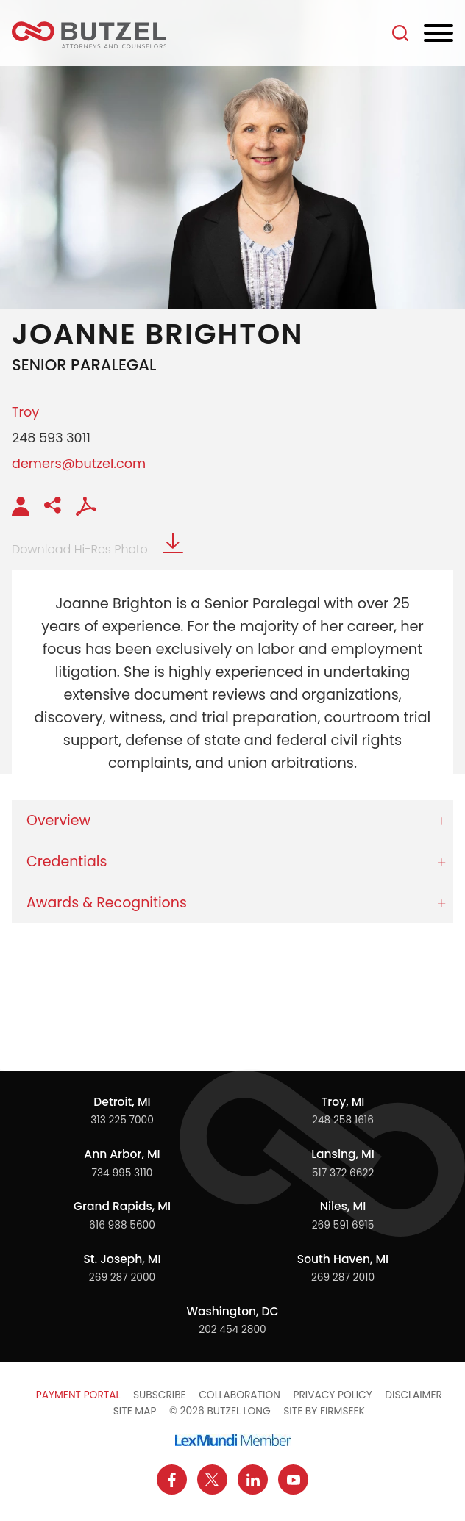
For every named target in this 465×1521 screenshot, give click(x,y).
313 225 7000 (122, 1120)
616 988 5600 (122, 1225)
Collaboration (239, 1395)
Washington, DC (232, 1311)
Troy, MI (343, 1102)
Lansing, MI (343, 1154)
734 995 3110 (122, 1173)
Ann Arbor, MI (122, 1154)
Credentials (66, 861)
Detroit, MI (121, 1102)
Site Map (135, 1411)
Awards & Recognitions (106, 903)
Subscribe (159, 1395)
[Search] (400, 33)
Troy (25, 412)
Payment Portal (78, 1395)
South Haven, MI (342, 1259)
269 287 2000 (122, 1277)
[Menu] (438, 34)
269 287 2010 (343, 1277)
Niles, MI (343, 1206)
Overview (58, 820)
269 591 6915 (343, 1225)
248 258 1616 (343, 1120)
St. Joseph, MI (121, 1259)
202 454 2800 (232, 1330)
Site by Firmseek (324, 1411)
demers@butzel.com (79, 463)
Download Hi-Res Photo (97, 549)
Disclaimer (413, 1395)
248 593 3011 (51, 437)
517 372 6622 (343, 1173)
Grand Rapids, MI (122, 1206)
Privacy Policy (332, 1395)
